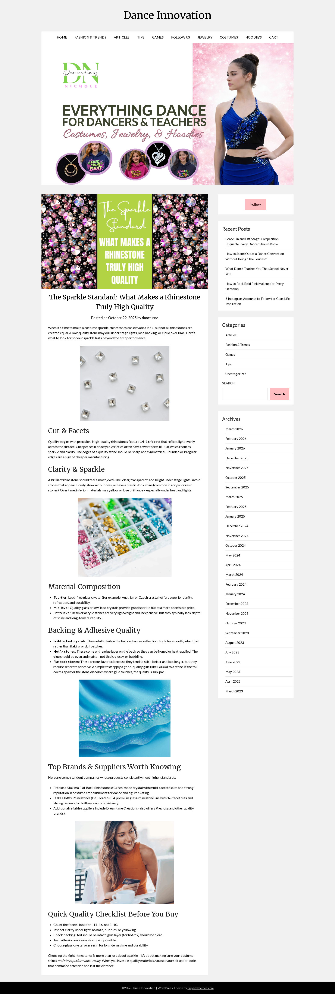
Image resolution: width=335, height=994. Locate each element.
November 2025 (236, 468)
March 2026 (234, 429)
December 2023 (236, 604)
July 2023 (232, 652)
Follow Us (180, 37)
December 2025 (236, 458)
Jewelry (205, 37)
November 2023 (236, 613)
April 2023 (233, 681)
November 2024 (236, 536)
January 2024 (235, 594)
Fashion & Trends (90, 37)
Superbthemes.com (201, 988)
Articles (122, 37)
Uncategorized (235, 374)
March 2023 (234, 691)
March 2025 (234, 497)
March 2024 (234, 574)
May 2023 (232, 672)
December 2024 (236, 526)
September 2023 (237, 633)
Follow (255, 204)
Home (62, 37)
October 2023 (235, 623)
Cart (273, 37)
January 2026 (235, 448)
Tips (141, 37)
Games (158, 37)
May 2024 (232, 555)
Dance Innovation (167, 15)
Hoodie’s (253, 37)
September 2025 (237, 487)
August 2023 (234, 642)
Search (228, 383)
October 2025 (235, 477)
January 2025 (235, 516)
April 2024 (233, 565)
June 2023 (232, 662)
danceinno (150, 317)
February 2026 (236, 438)
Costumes (229, 37)
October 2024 (235, 545)
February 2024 (236, 584)
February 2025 (236, 507)
